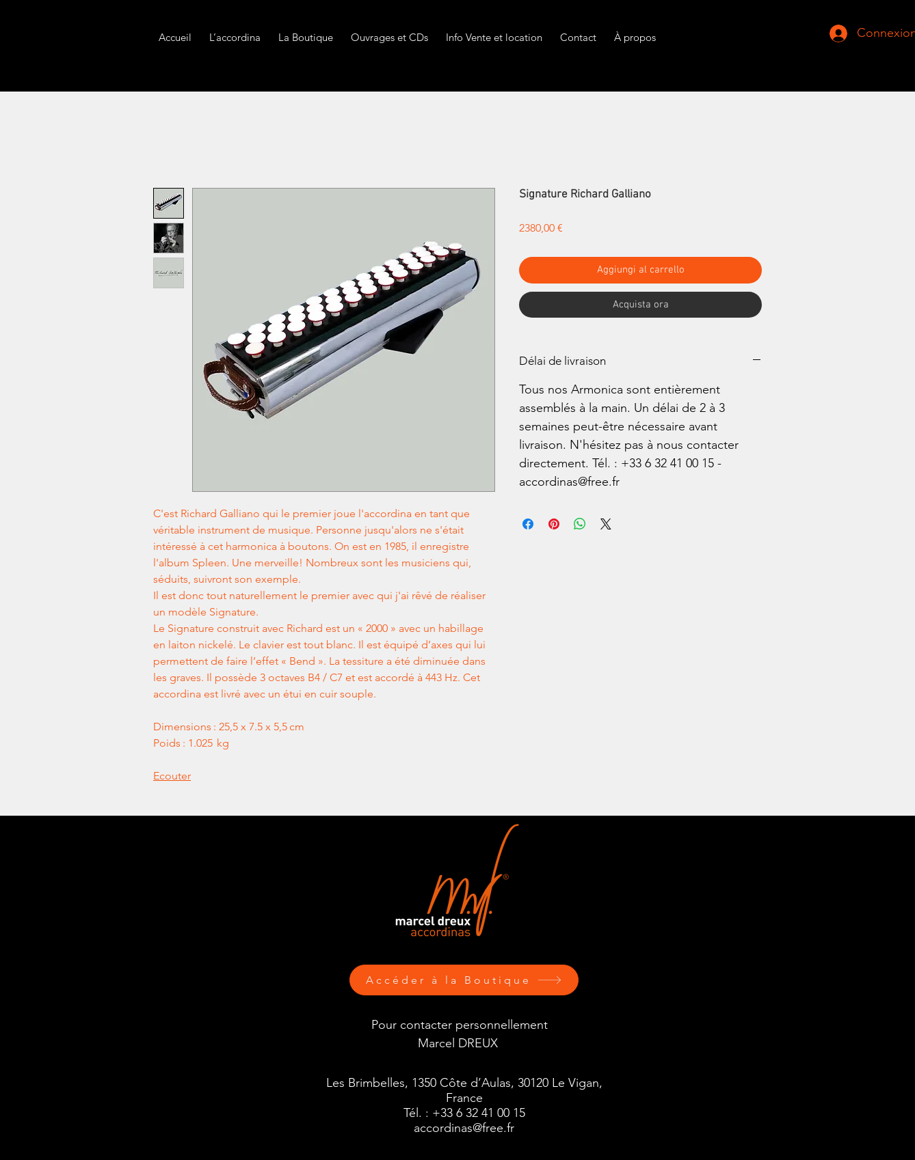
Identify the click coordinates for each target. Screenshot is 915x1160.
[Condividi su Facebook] (528, 524)
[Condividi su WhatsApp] (580, 524)
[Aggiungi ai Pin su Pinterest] (554, 524)
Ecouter (172, 775)
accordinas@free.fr (464, 1127)
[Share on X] (606, 524)
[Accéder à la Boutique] (464, 980)
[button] (494, 31)
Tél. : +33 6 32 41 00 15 (464, 1112)
